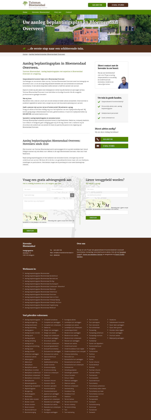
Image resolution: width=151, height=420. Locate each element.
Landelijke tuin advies (71, 325)
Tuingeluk (92, 349)
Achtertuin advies (30, 357)
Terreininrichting (70, 407)
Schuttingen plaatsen (71, 373)
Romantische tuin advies (72, 362)
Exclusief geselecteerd (51, 346)
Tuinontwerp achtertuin (97, 386)
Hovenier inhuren (50, 381)
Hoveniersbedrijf (49, 389)
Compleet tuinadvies (51, 320)
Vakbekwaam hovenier (117, 322)
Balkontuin (28, 362)
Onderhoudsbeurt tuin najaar (74, 349)
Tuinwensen (93, 410)
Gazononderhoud (50, 357)
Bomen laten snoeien (32, 399)
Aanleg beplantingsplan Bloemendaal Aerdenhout (41, 276)
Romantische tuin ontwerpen (74, 365)
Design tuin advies (50, 333)
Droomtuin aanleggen (51, 338)
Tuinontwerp (93, 383)
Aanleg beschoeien (31, 325)
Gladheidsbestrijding (51, 362)
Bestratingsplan (30, 394)
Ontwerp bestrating (71, 354)
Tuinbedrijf (92, 341)
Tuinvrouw (92, 407)
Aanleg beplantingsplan (32, 320)
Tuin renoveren (94, 325)
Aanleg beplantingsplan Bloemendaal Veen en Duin (42, 297)
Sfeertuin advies (69, 383)
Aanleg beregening (31, 322)
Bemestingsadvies (30, 383)
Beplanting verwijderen (32, 386)
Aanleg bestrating (30, 328)
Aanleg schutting (30, 341)
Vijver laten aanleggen (116, 325)
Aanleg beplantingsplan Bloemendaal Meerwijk (40, 289)
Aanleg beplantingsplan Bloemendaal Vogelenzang (41, 305)
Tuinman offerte (94, 373)
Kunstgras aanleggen (51, 412)
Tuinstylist (92, 402)
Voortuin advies (114, 335)
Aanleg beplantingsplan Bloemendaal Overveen (40, 294)
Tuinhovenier (93, 351)
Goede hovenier (49, 365)
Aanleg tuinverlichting (32, 346)
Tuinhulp (92, 357)
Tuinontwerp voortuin (96, 394)
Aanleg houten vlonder (32, 333)
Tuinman (92, 367)
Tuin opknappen (94, 322)
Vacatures (112, 320)
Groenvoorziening (50, 370)
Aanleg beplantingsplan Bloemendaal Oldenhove (41, 292)
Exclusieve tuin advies (51, 354)
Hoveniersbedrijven (50, 391)
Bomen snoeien (30, 404)
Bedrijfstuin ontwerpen (32, 375)
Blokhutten (28, 396)
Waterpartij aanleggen (116, 338)
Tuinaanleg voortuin (95, 335)
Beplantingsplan (30, 389)
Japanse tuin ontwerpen (52, 399)
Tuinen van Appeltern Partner (92, 254)
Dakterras (47, 328)
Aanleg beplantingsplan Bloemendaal (37, 273)
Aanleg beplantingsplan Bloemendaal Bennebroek (41, 279)
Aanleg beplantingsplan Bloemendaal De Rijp (39, 281)
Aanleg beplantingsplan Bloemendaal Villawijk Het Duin (43, 302)
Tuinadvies (92, 338)
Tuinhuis (92, 354)
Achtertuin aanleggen (32, 354)
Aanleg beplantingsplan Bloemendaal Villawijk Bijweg (42, 300)
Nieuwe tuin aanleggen (72, 341)
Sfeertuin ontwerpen (71, 386)
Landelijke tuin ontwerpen (73, 328)
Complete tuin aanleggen (52, 322)
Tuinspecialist (93, 399)
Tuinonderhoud (94, 381)
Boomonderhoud (30, 410)
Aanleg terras (29, 343)
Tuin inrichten (93, 320)
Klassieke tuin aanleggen (52, 402)
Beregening (28, 391)
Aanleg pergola (30, 338)
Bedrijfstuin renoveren (32, 378)
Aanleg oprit (29, 335)
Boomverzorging (30, 412)
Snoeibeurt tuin (69, 394)
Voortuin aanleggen (115, 333)
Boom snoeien (29, 407)
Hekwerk (47, 375)
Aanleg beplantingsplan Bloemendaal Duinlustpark (41, 284)
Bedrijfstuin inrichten (32, 370)
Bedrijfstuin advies (31, 367)
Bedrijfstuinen (29, 381)
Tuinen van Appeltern (96, 343)
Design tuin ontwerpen (51, 335)
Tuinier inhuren (94, 362)
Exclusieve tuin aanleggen (52, 351)
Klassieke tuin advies (51, 404)
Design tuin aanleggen (51, 330)
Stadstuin (67, 396)
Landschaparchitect (70, 330)
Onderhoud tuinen (70, 346)
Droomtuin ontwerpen (51, 343)
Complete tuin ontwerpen (52, 325)
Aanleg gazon (29, 330)
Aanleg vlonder (30, 351)
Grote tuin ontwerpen (51, 373)
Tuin (65, 410)
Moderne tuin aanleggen (72, 333)
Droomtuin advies (50, 341)
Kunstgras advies (70, 320)
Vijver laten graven (115, 328)
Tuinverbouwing (94, 404)
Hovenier (47, 378)
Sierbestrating (69, 389)
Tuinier (91, 359)
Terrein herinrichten (71, 402)
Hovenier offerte (49, 383)
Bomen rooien (29, 402)
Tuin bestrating (69, 412)
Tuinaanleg (92, 330)
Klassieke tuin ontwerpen (52, 407)
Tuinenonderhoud (95, 346)
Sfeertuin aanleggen (71, 381)
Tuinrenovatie (93, 396)
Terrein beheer (69, 399)
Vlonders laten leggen (116, 330)
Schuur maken (69, 378)
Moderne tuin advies (71, 335)
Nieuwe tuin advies (70, 343)
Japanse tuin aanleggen (51, 394)
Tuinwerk (92, 412)
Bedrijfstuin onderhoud (33, 373)
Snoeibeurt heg (69, 391)
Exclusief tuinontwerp (51, 349)
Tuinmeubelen (93, 378)
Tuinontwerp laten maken (97, 389)
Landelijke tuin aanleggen (72, 322)
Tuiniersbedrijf (94, 365)
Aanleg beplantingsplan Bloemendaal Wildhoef (40, 308)
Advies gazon (29, 359)
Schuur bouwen (69, 375)
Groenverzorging (49, 367)
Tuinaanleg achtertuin (96, 333)
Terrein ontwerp (69, 404)
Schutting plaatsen (70, 370)
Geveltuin (47, 359)
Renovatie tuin (69, 357)
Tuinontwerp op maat (96, 391)
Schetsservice (68, 367)
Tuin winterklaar (94, 328)
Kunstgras (47, 410)
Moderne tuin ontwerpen (72, 338)
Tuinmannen (93, 375)
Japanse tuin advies (50, 396)
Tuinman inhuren (94, 370)
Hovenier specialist (50, 386)
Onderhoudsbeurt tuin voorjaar (75, 351)
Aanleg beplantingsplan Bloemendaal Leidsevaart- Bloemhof (45, 286)
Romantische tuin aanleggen (73, 359)
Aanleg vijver (29, 349)
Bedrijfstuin (29, 365)
